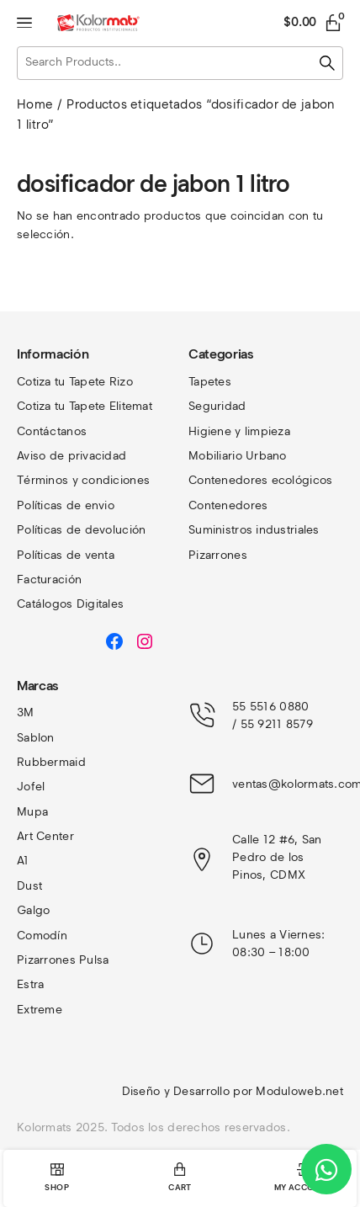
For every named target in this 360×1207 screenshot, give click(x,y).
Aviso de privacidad (71, 456)
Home (35, 104)
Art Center (45, 836)
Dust (29, 886)
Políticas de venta (65, 555)
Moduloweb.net (299, 1091)
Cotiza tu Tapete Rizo (75, 382)
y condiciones (111, 480)
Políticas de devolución (81, 530)
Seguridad (217, 406)
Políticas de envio (65, 505)
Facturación (49, 579)
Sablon (36, 738)
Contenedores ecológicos (260, 480)
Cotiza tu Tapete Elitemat (84, 406)
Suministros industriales (254, 530)
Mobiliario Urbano (237, 456)
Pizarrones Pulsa (63, 960)
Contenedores (227, 505)
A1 (23, 860)
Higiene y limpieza (239, 431)
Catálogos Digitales (70, 604)
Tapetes (209, 382)
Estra (30, 984)
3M (25, 712)
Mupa (32, 812)
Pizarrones (217, 555)
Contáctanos (52, 431)
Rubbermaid (51, 762)
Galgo (33, 910)
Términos (44, 480)
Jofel (31, 786)
